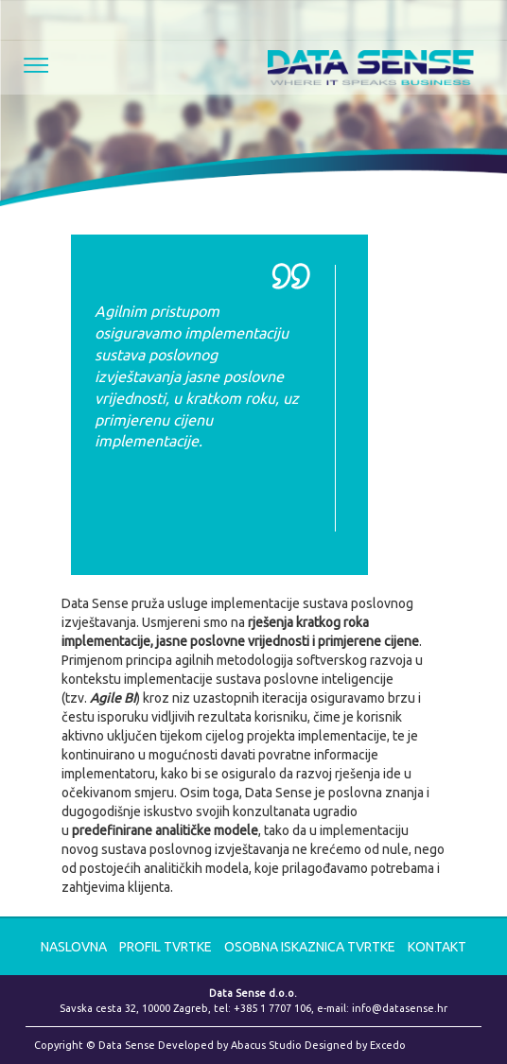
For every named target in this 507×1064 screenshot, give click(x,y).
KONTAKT (437, 946)
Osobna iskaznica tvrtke (311, 946)
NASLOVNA (74, 946)
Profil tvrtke (167, 946)
